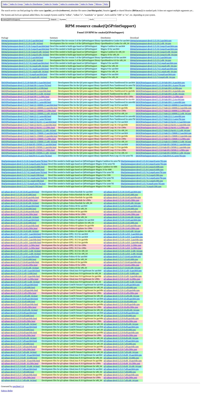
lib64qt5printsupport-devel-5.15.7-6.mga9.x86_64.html (24, 77)
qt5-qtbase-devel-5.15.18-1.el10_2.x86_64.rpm (123, 251)
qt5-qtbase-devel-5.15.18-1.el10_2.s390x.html (20, 245)
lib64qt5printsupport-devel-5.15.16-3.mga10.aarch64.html (25, 46)
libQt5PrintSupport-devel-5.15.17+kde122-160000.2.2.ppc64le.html (29, 108)
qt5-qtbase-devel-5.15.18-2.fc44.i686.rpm (121, 209)
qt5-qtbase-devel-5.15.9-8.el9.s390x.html (18, 335)
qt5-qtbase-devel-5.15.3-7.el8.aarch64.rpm (121, 369)
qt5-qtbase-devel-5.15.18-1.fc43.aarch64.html (20, 220)
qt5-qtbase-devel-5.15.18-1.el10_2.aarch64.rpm (123, 234)
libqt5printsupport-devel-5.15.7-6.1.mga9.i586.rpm (142, 181)
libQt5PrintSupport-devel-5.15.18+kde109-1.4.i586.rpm (159, 88)
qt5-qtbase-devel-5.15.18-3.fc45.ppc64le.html (20, 197)
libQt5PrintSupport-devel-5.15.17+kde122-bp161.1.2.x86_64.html (28, 130)
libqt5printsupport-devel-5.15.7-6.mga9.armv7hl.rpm (143, 184)
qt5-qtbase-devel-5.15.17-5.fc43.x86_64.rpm (122, 268)
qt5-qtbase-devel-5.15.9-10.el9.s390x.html (18, 307)
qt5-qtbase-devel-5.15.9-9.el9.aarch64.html (19, 313)
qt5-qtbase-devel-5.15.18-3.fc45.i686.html (18, 195)
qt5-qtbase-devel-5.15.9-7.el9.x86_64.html (19, 352)
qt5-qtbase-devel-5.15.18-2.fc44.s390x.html (19, 214)
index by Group (16, 4)
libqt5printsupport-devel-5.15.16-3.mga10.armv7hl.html (24, 161)
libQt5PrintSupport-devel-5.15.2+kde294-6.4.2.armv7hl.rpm (161, 156)
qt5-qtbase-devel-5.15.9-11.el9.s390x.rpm (121, 293)
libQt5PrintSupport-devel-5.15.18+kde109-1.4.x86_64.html (26, 94)
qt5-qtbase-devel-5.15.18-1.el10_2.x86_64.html (21, 251)
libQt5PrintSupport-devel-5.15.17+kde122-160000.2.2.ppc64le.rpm (163, 108)
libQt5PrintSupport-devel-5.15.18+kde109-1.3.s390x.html (25, 97)
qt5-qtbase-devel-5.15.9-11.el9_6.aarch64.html (20, 271)
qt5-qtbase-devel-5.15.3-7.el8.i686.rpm (120, 372)
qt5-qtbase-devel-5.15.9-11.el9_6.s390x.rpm (122, 279)
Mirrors (99, 4)
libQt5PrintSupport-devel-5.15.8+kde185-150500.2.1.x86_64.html (28, 153)
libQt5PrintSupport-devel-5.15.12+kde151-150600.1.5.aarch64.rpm (163, 133)
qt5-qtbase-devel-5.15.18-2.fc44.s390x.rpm (121, 214)
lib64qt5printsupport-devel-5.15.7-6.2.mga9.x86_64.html (24, 66)
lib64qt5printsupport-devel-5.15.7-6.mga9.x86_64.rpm (152, 77)
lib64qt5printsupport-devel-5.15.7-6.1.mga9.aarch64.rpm (153, 69)
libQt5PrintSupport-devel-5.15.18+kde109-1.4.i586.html (24, 88)
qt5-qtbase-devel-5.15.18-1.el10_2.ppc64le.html (21, 240)
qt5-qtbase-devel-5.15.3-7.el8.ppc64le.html (19, 375)
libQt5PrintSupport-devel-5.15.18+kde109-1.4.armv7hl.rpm (160, 85)
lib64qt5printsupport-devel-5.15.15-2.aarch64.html (22, 57)
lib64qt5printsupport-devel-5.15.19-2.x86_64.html (22, 43)
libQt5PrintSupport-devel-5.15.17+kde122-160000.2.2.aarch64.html (29, 105)
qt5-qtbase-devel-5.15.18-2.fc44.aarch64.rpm (122, 206)
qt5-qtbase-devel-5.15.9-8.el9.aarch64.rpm (121, 327)
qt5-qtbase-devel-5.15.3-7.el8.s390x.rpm (120, 377)
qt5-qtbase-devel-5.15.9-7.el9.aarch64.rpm (121, 341)
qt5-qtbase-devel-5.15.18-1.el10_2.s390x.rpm (122, 245)
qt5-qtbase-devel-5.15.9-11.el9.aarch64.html (19, 285)
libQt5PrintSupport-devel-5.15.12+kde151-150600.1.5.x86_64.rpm (163, 142)
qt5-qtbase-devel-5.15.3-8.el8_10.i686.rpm (121, 358)
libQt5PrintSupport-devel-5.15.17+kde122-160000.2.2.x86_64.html (29, 113)
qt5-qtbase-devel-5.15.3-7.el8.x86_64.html (19, 380)
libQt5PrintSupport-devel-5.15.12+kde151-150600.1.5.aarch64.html (29, 133)
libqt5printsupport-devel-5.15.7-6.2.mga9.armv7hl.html (24, 172)
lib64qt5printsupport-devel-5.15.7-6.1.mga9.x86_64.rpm (153, 71)
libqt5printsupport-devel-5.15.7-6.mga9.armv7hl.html (23, 184)
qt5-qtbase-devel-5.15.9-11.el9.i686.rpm (120, 287)
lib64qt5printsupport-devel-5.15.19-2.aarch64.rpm (151, 41)
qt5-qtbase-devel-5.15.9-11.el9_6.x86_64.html (20, 282)
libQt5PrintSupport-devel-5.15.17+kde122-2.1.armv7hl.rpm (160, 119)
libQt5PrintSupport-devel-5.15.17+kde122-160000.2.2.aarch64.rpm (163, 105)
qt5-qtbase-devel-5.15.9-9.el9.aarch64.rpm (121, 313)
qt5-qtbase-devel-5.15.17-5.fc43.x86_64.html (20, 268)
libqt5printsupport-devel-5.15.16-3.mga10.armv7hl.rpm (144, 161)
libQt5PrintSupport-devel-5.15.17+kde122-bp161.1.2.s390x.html (28, 128)
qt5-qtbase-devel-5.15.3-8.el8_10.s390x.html (19, 363)
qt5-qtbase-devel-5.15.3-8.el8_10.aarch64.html (20, 355)
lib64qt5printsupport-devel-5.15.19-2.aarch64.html (22, 41)
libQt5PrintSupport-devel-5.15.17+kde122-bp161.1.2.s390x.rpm (162, 128)
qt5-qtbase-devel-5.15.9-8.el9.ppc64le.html (19, 332)
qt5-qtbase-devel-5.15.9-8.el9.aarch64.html (19, 327)
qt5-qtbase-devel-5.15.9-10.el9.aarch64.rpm (122, 299)
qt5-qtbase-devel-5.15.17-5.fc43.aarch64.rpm (122, 256)
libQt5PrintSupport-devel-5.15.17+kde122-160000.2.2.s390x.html (28, 111)
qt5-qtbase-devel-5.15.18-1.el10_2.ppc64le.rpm (123, 240)
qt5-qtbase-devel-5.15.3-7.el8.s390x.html (18, 377)
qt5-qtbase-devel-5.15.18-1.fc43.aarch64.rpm (122, 220)
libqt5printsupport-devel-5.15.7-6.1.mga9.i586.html (22, 181)
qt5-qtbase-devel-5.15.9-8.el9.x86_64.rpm (121, 338)
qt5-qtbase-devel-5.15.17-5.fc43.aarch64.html (20, 256)
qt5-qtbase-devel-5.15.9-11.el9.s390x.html (18, 293)
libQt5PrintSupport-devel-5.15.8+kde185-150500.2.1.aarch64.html (28, 144)
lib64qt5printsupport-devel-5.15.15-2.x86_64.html (22, 60)
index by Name (87, 4)
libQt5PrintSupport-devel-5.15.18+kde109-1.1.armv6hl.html (26, 102)
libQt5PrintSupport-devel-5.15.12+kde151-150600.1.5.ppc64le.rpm (163, 136)
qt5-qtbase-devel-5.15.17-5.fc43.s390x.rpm (121, 265)
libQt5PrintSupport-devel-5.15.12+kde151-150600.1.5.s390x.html (28, 139)
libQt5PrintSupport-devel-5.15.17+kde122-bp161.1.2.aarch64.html (28, 122)
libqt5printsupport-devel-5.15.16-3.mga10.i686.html (22, 167)
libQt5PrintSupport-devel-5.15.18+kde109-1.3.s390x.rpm (159, 97)
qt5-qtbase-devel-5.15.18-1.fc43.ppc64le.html (20, 226)
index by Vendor (51, 4)
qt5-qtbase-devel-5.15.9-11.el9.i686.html (18, 287)
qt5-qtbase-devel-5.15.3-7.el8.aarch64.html (19, 369)
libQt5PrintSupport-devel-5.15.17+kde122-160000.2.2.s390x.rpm (163, 111)
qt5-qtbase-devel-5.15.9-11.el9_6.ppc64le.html (20, 276)
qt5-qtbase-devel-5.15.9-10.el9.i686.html (18, 301)
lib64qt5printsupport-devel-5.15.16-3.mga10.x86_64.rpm (153, 52)
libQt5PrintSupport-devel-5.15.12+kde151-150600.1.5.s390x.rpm (163, 139)
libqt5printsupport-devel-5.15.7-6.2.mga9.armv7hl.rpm (143, 172)
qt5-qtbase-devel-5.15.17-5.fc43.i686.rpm (121, 259)
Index (5, 4)
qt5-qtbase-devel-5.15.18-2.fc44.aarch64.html (20, 206)
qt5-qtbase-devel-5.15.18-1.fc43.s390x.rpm (121, 228)
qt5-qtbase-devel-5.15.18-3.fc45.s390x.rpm (121, 200)
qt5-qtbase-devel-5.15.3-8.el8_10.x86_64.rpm (122, 366)
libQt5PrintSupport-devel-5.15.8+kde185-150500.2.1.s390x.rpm (162, 150)
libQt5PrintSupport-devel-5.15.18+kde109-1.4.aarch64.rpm (160, 82)
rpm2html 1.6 (18, 386)
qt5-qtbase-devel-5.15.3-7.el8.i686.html (17, 372)
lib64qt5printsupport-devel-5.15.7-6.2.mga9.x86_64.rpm (153, 66)
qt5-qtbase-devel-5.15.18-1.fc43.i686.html (18, 223)
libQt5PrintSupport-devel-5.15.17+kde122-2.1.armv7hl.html (26, 119)
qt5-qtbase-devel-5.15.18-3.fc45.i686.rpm (121, 195)
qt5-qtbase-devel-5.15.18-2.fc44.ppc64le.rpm (122, 211)
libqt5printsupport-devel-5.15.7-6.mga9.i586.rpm (141, 186)
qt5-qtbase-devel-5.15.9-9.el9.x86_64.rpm (121, 324)
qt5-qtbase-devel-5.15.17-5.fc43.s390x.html (19, 265)
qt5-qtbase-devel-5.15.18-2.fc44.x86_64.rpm (122, 217)
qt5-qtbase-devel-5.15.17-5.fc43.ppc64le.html (20, 262)
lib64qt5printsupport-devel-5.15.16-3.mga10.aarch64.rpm (154, 46)
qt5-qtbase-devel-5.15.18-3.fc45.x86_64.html (20, 203)
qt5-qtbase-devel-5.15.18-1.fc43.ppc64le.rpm (122, 226)
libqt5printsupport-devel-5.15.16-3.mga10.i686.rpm (142, 167)
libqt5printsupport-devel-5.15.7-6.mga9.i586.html (21, 186)
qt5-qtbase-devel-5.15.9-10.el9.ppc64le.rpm (122, 304)
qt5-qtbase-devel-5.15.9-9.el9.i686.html (17, 316)
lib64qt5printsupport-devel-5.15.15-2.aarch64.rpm (151, 57)
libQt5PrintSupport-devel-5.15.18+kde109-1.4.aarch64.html (26, 82)
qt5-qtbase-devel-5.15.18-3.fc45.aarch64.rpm (122, 192)
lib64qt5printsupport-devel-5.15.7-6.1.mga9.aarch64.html (25, 69)
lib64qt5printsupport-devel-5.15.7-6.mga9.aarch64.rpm (152, 74)
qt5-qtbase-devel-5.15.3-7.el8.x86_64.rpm (121, 380)
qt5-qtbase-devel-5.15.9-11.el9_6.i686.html (19, 273)
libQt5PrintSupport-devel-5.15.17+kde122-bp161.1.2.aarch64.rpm (163, 122)
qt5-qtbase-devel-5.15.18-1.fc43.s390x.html (19, 228)
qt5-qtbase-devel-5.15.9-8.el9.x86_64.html (19, 338)
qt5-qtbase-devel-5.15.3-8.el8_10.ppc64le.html (20, 361)
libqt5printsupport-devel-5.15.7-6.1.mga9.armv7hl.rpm (143, 178)
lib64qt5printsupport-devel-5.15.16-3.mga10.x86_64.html (25, 52)
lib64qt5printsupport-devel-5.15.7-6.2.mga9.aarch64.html (25, 63)
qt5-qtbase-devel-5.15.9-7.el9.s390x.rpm (120, 349)
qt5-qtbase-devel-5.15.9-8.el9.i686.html (17, 330)
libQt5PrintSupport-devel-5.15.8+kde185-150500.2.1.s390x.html (28, 150)
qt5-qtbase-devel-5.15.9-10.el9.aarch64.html (19, 299)
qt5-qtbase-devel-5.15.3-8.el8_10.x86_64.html (20, 366)
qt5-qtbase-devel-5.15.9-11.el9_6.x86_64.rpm (122, 282)
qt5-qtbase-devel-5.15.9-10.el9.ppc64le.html (19, 304)
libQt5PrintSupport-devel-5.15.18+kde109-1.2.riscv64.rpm (160, 99)
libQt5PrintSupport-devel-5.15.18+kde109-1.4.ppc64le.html (26, 91)
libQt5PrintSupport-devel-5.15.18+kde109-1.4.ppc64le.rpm (160, 91)
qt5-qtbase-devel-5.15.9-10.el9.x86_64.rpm (121, 310)
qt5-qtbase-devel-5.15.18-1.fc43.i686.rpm (121, 223)
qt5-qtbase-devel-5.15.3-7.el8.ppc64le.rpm (121, 375)
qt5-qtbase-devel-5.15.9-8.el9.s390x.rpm (120, 335)
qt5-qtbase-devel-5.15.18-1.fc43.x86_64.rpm (122, 231)
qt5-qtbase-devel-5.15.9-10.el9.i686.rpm (120, 301)
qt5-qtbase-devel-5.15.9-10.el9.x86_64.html (19, 310)
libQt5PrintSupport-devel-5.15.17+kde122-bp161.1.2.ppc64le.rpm (163, 125)
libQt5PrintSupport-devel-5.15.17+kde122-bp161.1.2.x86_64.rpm (163, 130)
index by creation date (69, 4)
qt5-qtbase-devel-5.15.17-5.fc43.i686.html (18, 259)
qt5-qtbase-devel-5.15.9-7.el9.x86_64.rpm (121, 352)
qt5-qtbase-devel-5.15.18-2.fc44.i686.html (18, 209)
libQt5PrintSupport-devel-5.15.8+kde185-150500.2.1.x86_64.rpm (163, 153)
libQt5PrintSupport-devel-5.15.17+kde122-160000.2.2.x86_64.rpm (163, 113)
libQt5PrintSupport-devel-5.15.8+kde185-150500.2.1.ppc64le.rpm (163, 147)
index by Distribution (34, 4)
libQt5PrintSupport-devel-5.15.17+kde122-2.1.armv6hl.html (26, 116)
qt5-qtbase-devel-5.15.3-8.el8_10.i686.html (19, 358)
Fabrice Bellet (7, 391)
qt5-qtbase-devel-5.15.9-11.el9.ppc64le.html (19, 290)
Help (106, 4)
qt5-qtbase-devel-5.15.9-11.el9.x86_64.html (19, 296)
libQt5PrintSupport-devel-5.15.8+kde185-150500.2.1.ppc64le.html (28, 147)
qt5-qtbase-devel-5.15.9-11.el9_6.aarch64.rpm (123, 271)
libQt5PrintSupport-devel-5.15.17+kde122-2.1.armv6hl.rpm (160, 116)
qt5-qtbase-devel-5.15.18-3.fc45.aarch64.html (20, 192)
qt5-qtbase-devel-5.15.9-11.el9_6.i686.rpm (121, 273)
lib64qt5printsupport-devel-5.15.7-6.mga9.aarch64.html (24, 74)
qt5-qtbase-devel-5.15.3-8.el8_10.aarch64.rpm (123, 355)
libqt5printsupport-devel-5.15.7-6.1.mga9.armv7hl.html (24, 178)
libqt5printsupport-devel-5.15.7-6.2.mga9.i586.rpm (142, 175)
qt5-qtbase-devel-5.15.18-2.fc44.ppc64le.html (20, 211)
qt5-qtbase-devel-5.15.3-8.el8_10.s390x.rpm (122, 363)
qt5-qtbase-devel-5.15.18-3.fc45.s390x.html (19, 200)
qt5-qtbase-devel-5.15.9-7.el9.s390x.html (18, 349)
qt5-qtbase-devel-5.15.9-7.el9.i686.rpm (120, 344)
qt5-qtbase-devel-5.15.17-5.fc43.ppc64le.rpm (122, 262)
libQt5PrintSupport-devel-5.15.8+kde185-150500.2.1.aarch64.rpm (163, 144)
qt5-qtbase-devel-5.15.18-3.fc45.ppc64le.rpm (122, 197)
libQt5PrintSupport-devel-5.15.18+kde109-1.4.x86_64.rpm (160, 94)
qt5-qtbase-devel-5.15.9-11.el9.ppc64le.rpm (122, 290)
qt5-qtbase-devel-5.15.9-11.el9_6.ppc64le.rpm (123, 276)
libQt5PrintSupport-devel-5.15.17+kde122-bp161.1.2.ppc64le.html (28, 125)
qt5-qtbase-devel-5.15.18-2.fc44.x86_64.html (20, 217)
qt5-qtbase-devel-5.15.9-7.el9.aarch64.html (19, 341)
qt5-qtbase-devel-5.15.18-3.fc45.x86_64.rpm (122, 203)
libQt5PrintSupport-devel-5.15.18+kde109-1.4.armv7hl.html (26, 85)
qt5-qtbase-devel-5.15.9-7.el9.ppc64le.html (19, 347)
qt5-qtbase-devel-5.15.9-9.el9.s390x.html (18, 321)
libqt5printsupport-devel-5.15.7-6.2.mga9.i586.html (22, 175)
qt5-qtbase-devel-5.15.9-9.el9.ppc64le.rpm (121, 318)
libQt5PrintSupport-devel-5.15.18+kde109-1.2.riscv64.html (25, 99)
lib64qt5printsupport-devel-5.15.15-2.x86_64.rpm (150, 60)
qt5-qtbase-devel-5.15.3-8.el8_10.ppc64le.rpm (123, 361)
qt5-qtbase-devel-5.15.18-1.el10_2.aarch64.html (21, 234)
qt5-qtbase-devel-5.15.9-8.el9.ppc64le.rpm (121, 332)
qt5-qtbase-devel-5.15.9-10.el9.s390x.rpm (121, 307)
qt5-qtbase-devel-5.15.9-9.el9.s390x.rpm (120, 321)
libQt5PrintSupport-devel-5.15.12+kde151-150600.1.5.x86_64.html (29, 142)
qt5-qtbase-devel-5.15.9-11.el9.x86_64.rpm (121, 296)
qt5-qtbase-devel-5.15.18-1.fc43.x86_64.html (20, 231)
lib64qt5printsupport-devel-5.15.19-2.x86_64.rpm (150, 43)
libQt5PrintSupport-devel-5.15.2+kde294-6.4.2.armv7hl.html (26, 156)
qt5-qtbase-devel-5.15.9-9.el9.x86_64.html (19, 324)
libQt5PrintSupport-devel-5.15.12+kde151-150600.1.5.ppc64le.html (29, 136)
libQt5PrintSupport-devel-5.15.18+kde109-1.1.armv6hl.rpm (160, 102)
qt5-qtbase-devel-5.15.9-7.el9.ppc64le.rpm (121, 347)
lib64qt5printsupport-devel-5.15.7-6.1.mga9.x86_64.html (24, 71)
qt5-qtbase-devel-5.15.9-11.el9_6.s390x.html (19, 279)
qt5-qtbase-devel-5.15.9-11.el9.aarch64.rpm (122, 285)
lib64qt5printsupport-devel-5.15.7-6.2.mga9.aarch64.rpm (153, 63)
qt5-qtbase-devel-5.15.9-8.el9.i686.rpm (120, 330)
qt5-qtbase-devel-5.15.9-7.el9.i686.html (17, 344)
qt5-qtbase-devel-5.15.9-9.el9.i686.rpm (120, 316)
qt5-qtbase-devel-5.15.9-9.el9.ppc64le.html (19, 318)
